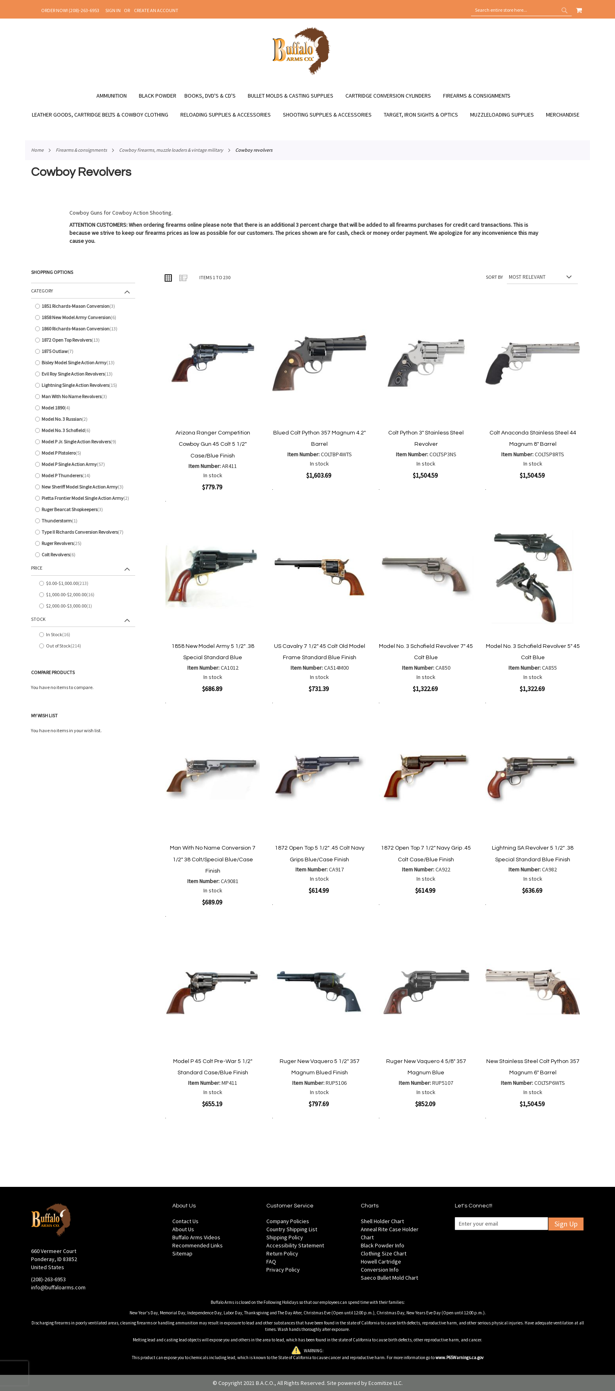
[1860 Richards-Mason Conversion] (83, 328)
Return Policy (282, 1253)
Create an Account (156, 10)
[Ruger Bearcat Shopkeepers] (83, 509)
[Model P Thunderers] (83, 475)
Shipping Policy (284, 1237)
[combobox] (521, 10)
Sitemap (182, 1253)
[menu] (307, 105)
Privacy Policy (283, 1269)
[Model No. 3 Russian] (83, 419)
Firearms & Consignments (81, 150)
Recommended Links (197, 1245)
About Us (183, 1229)
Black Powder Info (382, 1245)
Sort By (494, 277)
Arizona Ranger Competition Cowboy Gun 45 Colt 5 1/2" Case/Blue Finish (213, 444)
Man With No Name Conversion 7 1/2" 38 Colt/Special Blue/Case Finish (212, 859)
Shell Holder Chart (382, 1221)
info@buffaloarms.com (58, 1287)
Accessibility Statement (295, 1245)
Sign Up (565, 1223)
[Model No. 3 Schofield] (83, 430)
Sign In (113, 10)
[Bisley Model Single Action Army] (83, 362)
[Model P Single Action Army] (83, 464)
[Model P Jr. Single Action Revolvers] (83, 441)
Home (37, 150)
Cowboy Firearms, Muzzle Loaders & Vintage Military (171, 150)
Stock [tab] (38, 619)
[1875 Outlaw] (83, 351)
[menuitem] (115, 95)
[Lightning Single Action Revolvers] (83, 385)
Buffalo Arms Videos (196, 1237)
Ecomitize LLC (385, 1383)
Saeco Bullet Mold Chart (389, 1277)
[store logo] (302, 73)
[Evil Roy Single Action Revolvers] (83, 374)
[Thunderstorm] (83, 520)
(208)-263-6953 (48, 1279)
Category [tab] (42, 291)
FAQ (271, 1261)
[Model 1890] (83, 407)
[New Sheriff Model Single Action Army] (83, 487)
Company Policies (287, 1221)
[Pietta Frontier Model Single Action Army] (83, 498)
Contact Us (185, 1221)
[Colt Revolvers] (83, 554)
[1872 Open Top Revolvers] (83, 340)
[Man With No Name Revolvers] (83, 396)
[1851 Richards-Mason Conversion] (83, 306)
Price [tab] (36, 568)
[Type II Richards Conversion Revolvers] (83, 532)
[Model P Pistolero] (83, 453)
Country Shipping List (291, 1229)
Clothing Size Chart (383, 1253)
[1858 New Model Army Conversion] (83, 317)
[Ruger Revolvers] (83, 543)
